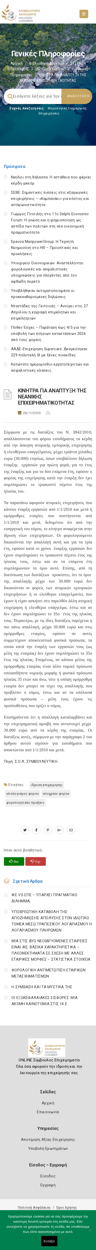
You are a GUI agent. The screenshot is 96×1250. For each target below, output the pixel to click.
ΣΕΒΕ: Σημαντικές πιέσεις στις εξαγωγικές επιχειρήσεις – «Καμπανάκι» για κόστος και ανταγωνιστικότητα (50, 198)
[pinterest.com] (48, 830)
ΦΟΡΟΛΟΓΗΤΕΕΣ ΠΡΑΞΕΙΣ (25, 802)
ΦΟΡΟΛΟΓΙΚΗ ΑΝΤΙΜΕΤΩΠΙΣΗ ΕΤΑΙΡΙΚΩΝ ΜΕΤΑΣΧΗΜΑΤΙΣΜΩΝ (49, 973)
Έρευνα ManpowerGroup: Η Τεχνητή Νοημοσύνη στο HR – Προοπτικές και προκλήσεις (44, 247)
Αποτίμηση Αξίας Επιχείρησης (48, 1139)
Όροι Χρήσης (66, 1207)
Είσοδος (48, 1176)
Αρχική (16, 63)
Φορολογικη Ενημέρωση (67, 108)
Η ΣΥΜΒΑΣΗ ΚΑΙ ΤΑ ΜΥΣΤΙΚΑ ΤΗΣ (42, 987)
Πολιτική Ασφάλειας (34, 1207)
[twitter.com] (25, 830)
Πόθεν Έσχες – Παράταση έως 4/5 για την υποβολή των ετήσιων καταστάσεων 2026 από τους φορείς (48, 333)
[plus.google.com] (59, 830)
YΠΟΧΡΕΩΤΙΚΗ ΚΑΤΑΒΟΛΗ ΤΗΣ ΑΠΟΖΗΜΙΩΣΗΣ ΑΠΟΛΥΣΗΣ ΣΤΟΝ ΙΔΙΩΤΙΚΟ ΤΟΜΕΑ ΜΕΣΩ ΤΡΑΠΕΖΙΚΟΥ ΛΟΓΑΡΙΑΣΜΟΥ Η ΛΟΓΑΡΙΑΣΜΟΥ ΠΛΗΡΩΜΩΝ (52, 921)
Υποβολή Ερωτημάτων (48, 1148)
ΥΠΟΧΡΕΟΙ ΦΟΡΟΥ (56, 794)
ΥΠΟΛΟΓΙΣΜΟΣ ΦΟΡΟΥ (22, 794)
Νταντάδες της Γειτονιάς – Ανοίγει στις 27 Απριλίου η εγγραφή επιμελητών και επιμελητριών (49, 312)
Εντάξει (49, 1241)
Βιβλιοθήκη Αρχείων (46, 63)
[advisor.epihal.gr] (71, 830)
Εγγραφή (48, 1185)
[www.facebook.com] (36, 830)
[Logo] (48, 1049)
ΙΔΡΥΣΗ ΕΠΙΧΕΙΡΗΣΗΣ (53, 69)
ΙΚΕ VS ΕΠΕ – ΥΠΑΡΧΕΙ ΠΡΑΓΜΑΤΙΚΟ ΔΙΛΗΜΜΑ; (44, 898)
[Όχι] (89, 1233)
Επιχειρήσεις (49, 113)
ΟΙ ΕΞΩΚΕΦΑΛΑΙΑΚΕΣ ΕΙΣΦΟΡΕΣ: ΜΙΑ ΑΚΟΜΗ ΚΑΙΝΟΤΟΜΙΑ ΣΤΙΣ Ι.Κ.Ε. (45, 1000)
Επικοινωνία (48, 1112)
